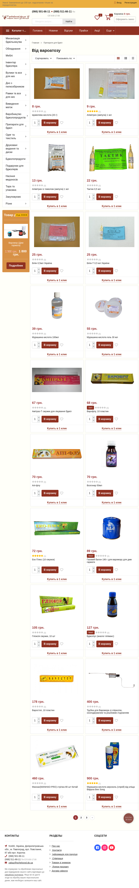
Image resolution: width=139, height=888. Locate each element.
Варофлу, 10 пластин (98, 411)
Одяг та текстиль (11, 136)
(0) (39, 111)
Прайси (83, 30)
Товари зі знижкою (61, 862)
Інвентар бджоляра (11, 64)
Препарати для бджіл (14, 126)
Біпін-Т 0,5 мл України (98, 263)
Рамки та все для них (13, 95)
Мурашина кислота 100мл (45, 337)
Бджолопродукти (15, 159)
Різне (9, 203)
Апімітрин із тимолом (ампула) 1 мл (50, 189)
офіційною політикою (14, 875)
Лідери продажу (60, 866)
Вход (117, 2)
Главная (35, 43)
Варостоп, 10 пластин (43, 710)
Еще (109, 30)
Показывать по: (64, 58)
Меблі (9, 55)
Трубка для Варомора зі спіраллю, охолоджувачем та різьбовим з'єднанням (108, 711)
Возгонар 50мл (94, 485)
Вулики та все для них (14, 74)
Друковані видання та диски (12, 148)
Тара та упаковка (11, 188)
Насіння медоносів (12, 178)
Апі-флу (36, 485)
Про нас (56, 846)
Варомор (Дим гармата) (16, 244)
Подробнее (16, 265)
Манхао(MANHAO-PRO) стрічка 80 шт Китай (55, 787)
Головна (37, 30)
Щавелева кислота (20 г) (44, 115)
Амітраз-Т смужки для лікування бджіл (51, 411)
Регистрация (131, 2)
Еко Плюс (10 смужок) (43, 559)
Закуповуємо (13, 196)
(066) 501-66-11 (41, 11)
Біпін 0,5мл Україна (42, 263)
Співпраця (57, 858)
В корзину (50, 122)
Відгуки (68, 30)
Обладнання (13, 48)
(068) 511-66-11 (63, 11)
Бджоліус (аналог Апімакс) (100, 636)
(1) (94, 111)
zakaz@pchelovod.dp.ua (21, 862)
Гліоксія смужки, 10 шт (43, 636)
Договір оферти (60, 871)
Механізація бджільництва (14, 40)
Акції (97, 30)
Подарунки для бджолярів (14, 167)
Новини (53, 30)
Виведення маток (12, 105)
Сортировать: (42, 58)
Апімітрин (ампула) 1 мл (99, 115)
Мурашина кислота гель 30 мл (102, 337)
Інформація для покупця (64, 854)
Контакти (56, 850)
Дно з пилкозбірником (15, 85)
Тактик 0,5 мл (94, 189)
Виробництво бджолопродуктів (16, 116)
